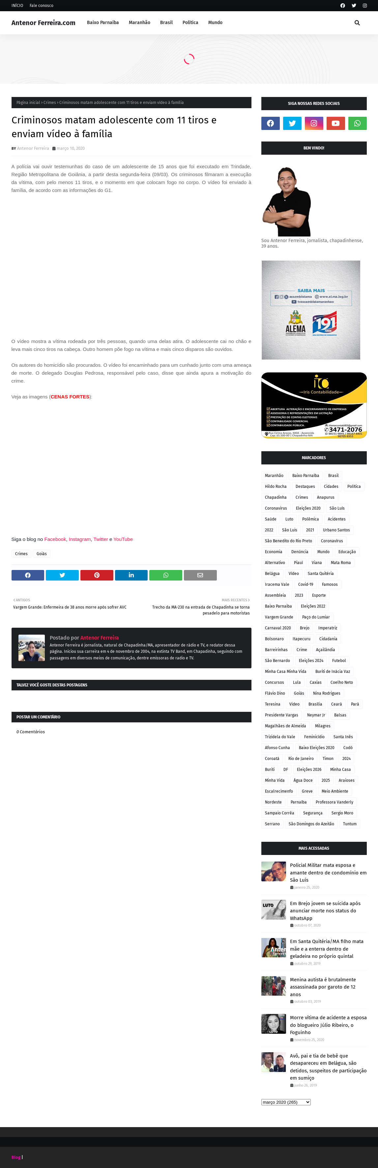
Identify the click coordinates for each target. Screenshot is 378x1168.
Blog (16, 1157)
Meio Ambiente (335, 791)
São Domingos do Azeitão (311, 824)
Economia (273, 552)
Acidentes (337, 519)
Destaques (305, 486)
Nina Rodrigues (326, 693)
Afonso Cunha (277, 747)
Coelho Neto (342, 682)
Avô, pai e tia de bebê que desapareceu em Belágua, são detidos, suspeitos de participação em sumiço (328, 1067)
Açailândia (325, 649)
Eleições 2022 (313, 606)
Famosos (330, 584)
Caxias (316, 682)
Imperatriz (327, 628)
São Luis (289, 530)
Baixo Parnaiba (278, 606)
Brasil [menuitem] (166, 22)
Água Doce (303, 780)
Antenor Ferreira (33, 148)
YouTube (123, 539)
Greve (307, 791)
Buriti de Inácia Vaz (332, 671)
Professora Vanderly (334, 802)
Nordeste (273, 802)
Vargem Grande (279, 617)
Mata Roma (341, 562)
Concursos (274, 682)
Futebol (339, 660)
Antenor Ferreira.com (43, 23)
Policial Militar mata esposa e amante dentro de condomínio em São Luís (328, 872)
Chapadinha (276, 497)
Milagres (323, 726)
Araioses (347, 780)
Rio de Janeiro (301, 758)
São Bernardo (277, 660)
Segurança (313, 813)
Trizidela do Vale (280, 737)
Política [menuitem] (190, 22)
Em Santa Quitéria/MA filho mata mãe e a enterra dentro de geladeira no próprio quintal (326, 948)
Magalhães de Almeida (285, 726)
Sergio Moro (342, 813)
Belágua (272, 573)
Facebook (55, 539)
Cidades (331, 486)
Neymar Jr (316, 715)
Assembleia (275, 595)
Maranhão (274, 475)
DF (285, 769)
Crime (302, 649)
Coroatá (272, 758)
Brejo (304, 628)
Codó (348, 747)
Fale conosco (41, 5)
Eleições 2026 (309, 769)
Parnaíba (299, 802)
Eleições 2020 (308, 508)
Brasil (333, 475)
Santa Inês (343, 737)
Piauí (298, 562)
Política (354, 486)
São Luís (337, 508)
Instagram (80, 539)
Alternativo (275, 562)
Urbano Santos (336, 530)
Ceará (336, 704)
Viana (317, 562)
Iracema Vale (277, 584)
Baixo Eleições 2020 (316, 747)
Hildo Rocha (276, 486)
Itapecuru (301, 639)
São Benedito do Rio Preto (288, 541)
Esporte (319, 595)
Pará (355, 704)
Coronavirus (276, 508)
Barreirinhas (276, 649)
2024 (346, 758)
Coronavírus (332, 541)
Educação (347, 552)
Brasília (315, 704)
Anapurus (325, 497)
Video (294, 704)
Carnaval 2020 (278, 628)
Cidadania (328, 639)
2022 (269, 530)
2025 (326, 780)
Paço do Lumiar (316, 617)
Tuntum (350, 824)
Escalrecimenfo (279, 791)
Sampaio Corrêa (279, 813)
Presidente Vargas (281, 715)
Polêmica (310, 519)
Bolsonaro (274, 639)
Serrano (272, 824)
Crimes (50, 102)
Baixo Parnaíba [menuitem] (103, 22)
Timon (328, 758)
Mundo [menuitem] (215, 22)
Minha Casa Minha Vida (285, 671)
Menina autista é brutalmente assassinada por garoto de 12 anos (323, 987)
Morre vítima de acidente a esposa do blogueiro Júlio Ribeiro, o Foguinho (328, 1025)
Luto (289, 519)
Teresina (272, 704)
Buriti (270, 769)
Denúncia (299, 552)
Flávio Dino (275, 693)
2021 (310, 530)
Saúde (270, 519)
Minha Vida (275, 780)
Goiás (42, 554)
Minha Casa (340, 769)
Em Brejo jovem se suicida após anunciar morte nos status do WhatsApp (325, 910)
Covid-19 (305, 584)
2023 (299, 595)
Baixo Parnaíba (305, 475)
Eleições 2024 (311, 660)
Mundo (323, 552)
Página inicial (28, 102)
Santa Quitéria (321, 573)
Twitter (101, 539)
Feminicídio (314, 737)
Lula (297, 682)
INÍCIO (17, 5)
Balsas (340, 715)
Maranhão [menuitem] (139, 22)
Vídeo (294, 573)
